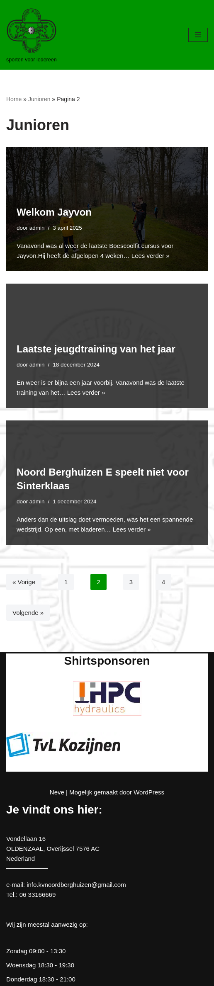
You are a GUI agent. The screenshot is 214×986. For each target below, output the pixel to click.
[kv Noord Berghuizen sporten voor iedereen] (31, 35)
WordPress (149, 792)
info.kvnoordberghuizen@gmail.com (76, 884)
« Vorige (23, 581)
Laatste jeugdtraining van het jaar (96, 349)
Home (14, 99)
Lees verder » (150, 255)
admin (37, 228)
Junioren (39, 99)
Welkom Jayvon (54, 212)
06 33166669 (37, 894)
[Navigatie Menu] (198, 35)
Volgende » (28, 612)
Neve (57, 792)
